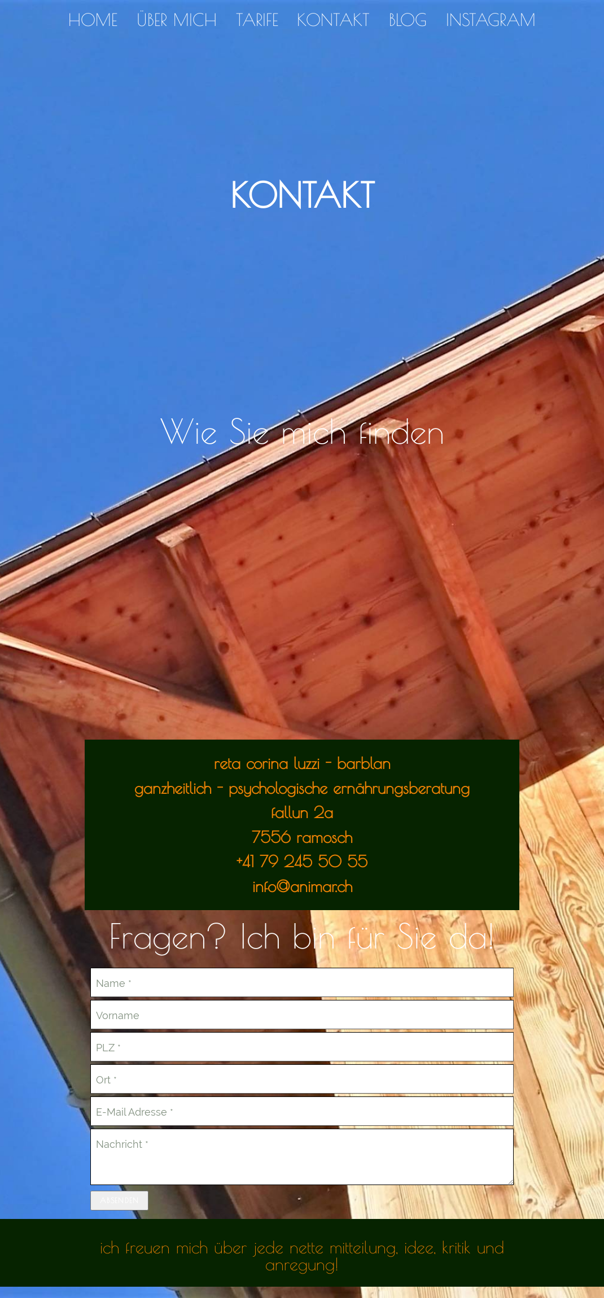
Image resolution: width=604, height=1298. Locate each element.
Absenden (119, 1200)
